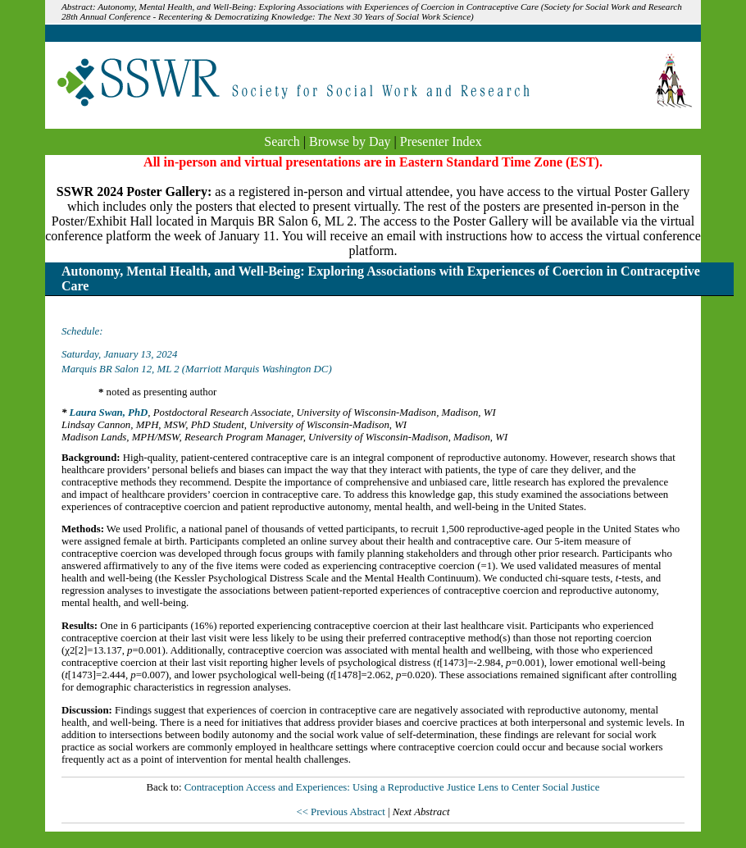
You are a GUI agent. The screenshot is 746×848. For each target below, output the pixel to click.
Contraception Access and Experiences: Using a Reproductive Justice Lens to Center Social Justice (392, 787)
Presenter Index (441, 141)
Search (282, 141)
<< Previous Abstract (341, 812)
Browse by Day (350, 141)
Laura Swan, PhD (109, 412)
